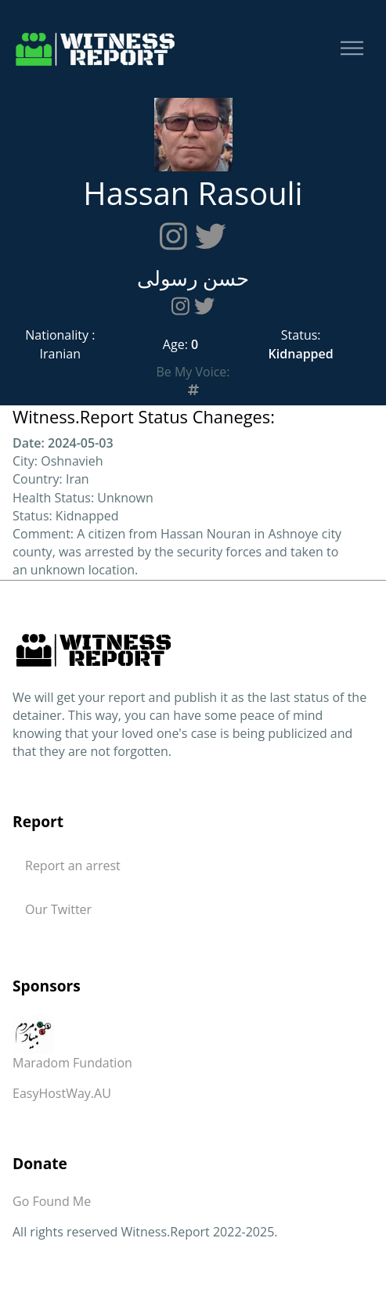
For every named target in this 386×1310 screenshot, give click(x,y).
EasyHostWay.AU (62, 1093)
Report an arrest (73, 865)
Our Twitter (58, 909)
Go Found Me (52, 1201)
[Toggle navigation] (351, 49)
